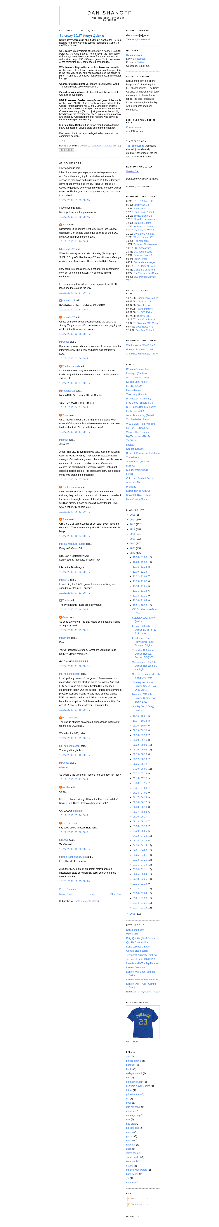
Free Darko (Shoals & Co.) (140, 402)
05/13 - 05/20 (140, 821)
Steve (65, 224)
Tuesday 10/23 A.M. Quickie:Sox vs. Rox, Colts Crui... (144, 686)
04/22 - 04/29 (140, 836)
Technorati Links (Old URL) (140, 959)
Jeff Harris (67, 823)
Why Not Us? (144, 301)
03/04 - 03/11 (140, 869)
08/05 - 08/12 (140, 764)
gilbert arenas (133, 1094)
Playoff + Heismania (144, 219)
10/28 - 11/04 (140, 600)
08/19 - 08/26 (140, 754)
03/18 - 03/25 (140, 859)
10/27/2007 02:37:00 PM (75, 309)
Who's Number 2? (143, 237)
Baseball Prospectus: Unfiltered (143, 453)
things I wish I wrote (136, 1169)
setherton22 (68, 249)
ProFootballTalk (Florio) (138, 398)
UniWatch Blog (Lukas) (138, 495)
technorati (131, 1161)
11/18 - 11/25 (140, 586)
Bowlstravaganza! (143, 215)
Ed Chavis (67, 717)
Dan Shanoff (109, 13)
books (129, 1069)
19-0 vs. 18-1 (144, 316)
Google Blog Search (137, 950)
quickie (130, 1140)
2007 (133, 553)
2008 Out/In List (142, 208)
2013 (133, 524)
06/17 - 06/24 (140, 797)
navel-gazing (133, 1115)
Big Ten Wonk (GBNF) (138, 436)
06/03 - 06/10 (140, 807)
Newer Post (65, 894)
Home (91, 894)
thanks (129, 1165)
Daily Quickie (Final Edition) (141, 938)
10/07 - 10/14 (140, 720)
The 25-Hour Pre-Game (146, 273)
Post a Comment (68, 889)
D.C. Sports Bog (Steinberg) (141, 407)
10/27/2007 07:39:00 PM (75, 710)
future (129, 1090)
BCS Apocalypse (142, 248)
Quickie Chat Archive (137, 942)
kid (127, 1098)
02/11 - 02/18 (140, 883)
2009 (133, 543)
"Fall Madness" (141, 241)
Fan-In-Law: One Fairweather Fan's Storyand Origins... (143, 642)
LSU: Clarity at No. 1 (144, 266)
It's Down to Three (143, 226)
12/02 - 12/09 (140, 576)
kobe (128, 1102)
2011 (133, 534)
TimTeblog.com (135, 145)
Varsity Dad (132, 934)
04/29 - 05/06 (140, 831)
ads (128, 1056)
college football (134, 1073)
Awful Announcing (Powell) (140, 415)
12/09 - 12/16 (140, 571)
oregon (130, 1132)
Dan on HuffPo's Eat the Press (142, 979)
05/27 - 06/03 (140, 812)
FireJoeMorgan (134, 390)
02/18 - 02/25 (140, 879)
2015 (133, 514)
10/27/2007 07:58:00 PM (75, 832)
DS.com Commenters (137, 369)
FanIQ (129, 474)
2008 (133, 548)
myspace (131, 1111)
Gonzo (65, 341)
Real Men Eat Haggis (73, 544)
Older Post (116, 894)
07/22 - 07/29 (140, 773)
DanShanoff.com (135, 930)
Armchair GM (133, 482)
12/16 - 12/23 (140, 567)
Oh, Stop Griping (142, 223)
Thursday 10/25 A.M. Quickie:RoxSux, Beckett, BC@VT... (143, 654)
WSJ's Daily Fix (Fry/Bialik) (140, 423)
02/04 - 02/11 (140, 888)
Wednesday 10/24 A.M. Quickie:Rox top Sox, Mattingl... (144, 666)
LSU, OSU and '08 (143, 201)
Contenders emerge (144, 262)
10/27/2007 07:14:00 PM (75, 609)
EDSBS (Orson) (134, 386)
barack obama (133, 1061)
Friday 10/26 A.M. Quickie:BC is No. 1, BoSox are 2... (144, 630)
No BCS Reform (145, 312)
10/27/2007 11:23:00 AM (75, 200)
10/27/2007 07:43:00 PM (75, 779)
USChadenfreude (143, 251)
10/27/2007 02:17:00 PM (75, 292)
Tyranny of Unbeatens (145, 244)
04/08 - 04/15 (140, 845)
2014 (133, 519)
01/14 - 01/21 (140, 903)
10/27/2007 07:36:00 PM (75, 666)
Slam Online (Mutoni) (137, 461)
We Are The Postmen (137, 432)
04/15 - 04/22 (140, 840)
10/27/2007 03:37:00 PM (75, 383)
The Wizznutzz (134, 457)
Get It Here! (132, 1041)
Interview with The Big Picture (142, 963)
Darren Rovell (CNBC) (138, 491)
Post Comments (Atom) (86, 901)
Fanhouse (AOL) (135, 411)
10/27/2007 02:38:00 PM (75, 334)
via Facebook (138, 58)
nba (128, 1119)
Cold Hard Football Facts (139, 478)
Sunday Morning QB (137, 470)
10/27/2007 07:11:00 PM (75, 592)
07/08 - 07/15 (140, 783)
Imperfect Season (146, 319)
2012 (133, 529)
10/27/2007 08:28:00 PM (75, 849)
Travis (65, 600)
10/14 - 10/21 (140, 716)
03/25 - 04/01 (140, 855)
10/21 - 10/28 (140, 605)
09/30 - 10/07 (140, 725)
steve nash (132, 1153)
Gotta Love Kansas (144, 233)
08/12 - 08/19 (140, 759)
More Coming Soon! (137, 499)
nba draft (131, 1123)
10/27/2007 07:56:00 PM (75, 815)
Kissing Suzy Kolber (137, 382)
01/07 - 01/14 (140, 907)
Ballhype (130, 465)
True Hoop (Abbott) (136, 394)
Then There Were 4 (144, 230)
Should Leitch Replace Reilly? (142, 353)
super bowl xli (133, 1157)
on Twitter (139, 62)
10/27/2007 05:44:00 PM (75, 432)
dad (128, 1077)
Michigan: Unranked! (144, 269)
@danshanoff (143, 39)
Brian (65, 439)
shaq (128, 1149)
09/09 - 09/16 (140, 740)
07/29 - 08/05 (140, 769)
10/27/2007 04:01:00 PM (75, 407)
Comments (135, 1204)
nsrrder (66, 638)
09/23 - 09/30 (140, 730)
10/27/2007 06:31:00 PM (75, 511)
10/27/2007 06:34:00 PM (75, 536)
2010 (133, 539)
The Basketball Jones (137, 419)
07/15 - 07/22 (140, 778)
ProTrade (131, 486)
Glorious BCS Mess (147, 323)
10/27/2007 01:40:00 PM (75, 241)
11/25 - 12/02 (140, 581)
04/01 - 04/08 (140, 850)
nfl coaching (132, 1128)
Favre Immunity (145, 309)
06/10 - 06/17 (140, 802)
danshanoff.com (134, 1082)
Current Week (133, 127)
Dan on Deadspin (135, 967)
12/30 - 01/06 (140, 557)
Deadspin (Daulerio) (137, 373)
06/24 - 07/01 (140, 792)
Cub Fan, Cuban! (145, 330)
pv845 (65, 580)
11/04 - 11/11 (140, 595)
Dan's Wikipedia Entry (137, 946)
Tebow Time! (140, 259)
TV (127, 1178)
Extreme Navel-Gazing (138, 1086)
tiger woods (132, 1174)
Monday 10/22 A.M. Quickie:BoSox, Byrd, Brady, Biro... (144, 698)
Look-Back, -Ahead (144, 212)
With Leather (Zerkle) (137, 377)
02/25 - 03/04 (140, 874)
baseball (130, 1065)
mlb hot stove (133, 1107)
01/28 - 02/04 (140, 893)
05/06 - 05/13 (140, 826)
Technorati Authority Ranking (141, 955)
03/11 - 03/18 (140, 864)
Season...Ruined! (143, 255)
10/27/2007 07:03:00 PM (75, 572)
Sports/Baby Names (147, 298)
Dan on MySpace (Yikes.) (143, 991)
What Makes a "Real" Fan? (140, 345)
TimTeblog (131, 440)
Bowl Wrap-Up (141, 205)
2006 (133, 913)
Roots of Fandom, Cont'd (139, 349)
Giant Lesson (144, 305)
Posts (132, 1198)
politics (130, 1136)
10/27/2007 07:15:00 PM (75, 630)
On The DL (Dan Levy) (138, 428)
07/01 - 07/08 (140, 788)
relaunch (130, 1144)
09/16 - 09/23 (140, 735)
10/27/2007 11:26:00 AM (75, 217)
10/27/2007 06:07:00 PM (75, 479)
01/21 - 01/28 (140, 898)
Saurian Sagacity (135, 449)
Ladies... (130, 444)
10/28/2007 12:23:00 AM (75, 881)
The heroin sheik (71, 366)
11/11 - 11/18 (140, 590)
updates (130, 1182)
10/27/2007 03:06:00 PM (75, 358)
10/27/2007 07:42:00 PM (75, 755)
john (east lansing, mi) (74, 857)
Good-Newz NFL (144, 326)
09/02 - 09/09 (140, 745)
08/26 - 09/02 (140, 749)
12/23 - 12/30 (140, 562)
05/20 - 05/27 (140, 816)
